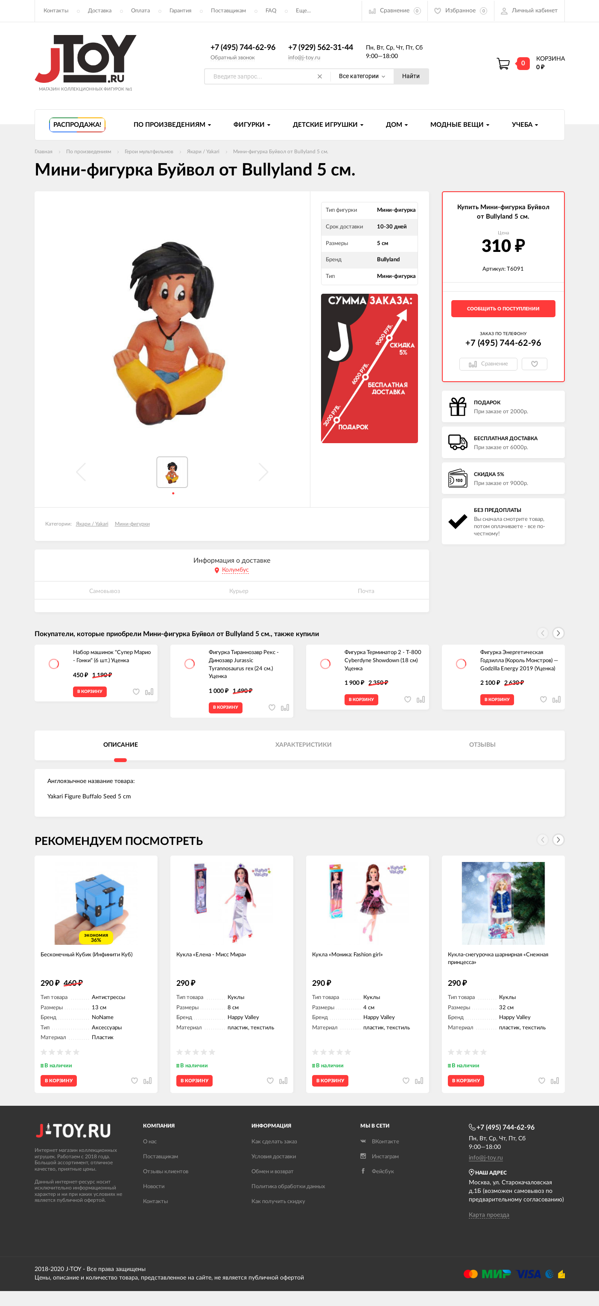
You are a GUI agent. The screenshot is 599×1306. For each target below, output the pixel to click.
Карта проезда (489, 1230)
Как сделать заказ (274, 1156)
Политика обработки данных (288, 1201)
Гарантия (180, 11)
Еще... (303, 11)
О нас (150, 1156)
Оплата (140, 11)
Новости (153, 1201)
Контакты (56, 11)
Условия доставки (273, 1171)
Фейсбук (377, 1186)
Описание (120, 750)
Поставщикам (228, 11)
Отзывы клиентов (165, 1186)
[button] (558, 633)
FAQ (271, 11)
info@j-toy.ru (304, 58)
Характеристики (303, 750)
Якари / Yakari (92, 524)
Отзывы (482, 750)
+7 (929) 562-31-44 (320, 48)
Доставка (99, 11)
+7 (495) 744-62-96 (242, 48)
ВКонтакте (379, 1156)
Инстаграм (379, 1171)
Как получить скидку (278, 1216)
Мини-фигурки (132, 524)
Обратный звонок (232, 58)
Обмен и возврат (272, 1186)
